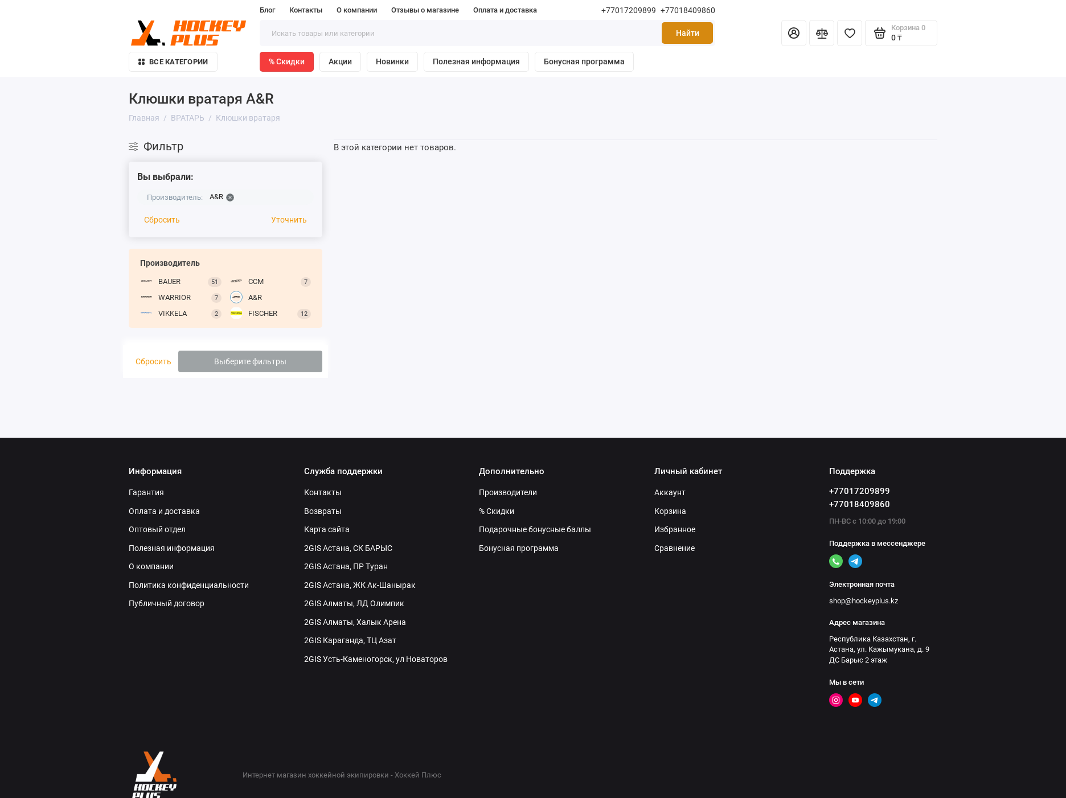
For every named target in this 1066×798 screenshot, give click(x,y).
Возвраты (323, 511)
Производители (508, 492)
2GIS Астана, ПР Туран (346, 566)
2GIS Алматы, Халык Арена (355, 622)
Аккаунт (670, 492)
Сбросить (162, 219)
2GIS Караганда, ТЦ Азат (350, 640)
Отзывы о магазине (425, 10)
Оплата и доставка (505, 10)
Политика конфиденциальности (189, 585)
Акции (340, 61)
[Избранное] (849, 33)
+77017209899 (628, 10)
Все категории (173, 61)
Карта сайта (327, 529)
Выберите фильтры (250, 361)
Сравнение (674, 548)
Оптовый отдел (157, 529)
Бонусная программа (584, 61)
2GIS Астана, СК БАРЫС (348, 548)
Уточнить (289, 219)
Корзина (670, 511)
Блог (267, 10)
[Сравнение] (821, 33)
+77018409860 (688, 10)
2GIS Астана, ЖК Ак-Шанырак (360, 585)
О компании (357, 10)
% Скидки (287, 61)
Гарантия (146, 492)
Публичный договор (166, 603)
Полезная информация (476, 61)
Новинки (392, 61)
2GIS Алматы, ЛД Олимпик (354, 603)
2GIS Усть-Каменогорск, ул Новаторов (376, 659)
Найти (687, 33)
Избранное (674, 529)
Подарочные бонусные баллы (535, 529)
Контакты (305, 10)
